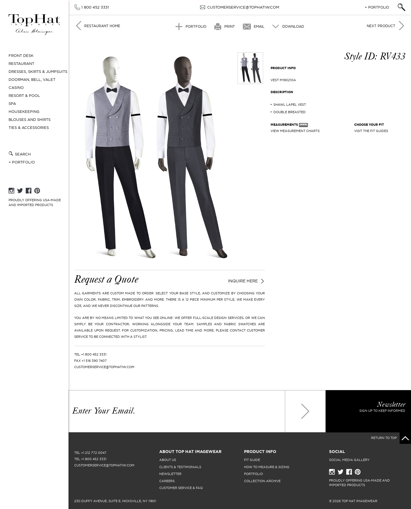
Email (259, 26)
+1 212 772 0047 (93, 452)
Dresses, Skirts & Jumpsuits (38, 71)
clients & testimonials (180, 467)
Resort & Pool (24, 95)
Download (293, 26)
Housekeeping (24, 111)
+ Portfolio (22, 162)
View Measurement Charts (295, 131)
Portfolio (196, 26)
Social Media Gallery (349, 460)
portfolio (253, 474)
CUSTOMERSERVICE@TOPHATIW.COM (243, 7)
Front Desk (21, 55)
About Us (167, 460)
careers (167, 481)
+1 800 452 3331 (93, 354)
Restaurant (21, 63)
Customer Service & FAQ (181, 488)
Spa (12, 103)
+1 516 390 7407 (94, 360)
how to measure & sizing (266, 467)
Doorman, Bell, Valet (32, 79)
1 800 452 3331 (95, 7)
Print (229, 26)
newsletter (170, 474)
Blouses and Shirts (30, 119)
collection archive (262, 481)
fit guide (252, 460)
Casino (16, 87)
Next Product (381, 26)
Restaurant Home (102, 26)
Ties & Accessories (29, 127)
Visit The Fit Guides (371, 131)
